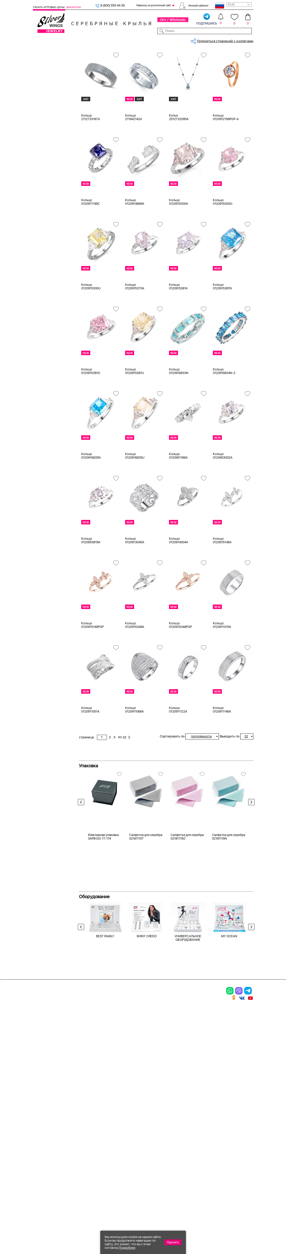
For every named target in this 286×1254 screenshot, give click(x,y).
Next (250, 844)
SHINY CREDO (147, 1054)
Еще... (37, 277)
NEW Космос (48, 209)
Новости (156, 40)
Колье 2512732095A (179, 158)
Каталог (38, 40)
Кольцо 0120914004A (178, 581)
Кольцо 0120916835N (91, 496)
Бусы (42, 118)
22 (205, 79)
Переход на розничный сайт (153, 5)
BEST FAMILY (105, 1054)
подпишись (206, 19)
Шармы (44, 90)
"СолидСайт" (110, 1207)
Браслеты (46, 95)
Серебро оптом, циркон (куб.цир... (118, 55)
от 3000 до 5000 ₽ (53, 316)
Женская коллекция (48, 61)
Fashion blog (194, 1166)
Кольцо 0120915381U (134, 412)
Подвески (46, 84)
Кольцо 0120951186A (178, 496)
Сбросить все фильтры (99, 70)
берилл (44, 260)
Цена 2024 (46, 180)
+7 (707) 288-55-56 (228, 1237)
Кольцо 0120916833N (178, 412)
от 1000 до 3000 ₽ (52, 311)
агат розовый (48, 237)
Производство (158, 1122)
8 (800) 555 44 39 (110, 5)
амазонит (45, 248)
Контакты (189, 40)
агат (41, 220)
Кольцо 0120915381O (90, 412)
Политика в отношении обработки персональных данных (158, 1184)
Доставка (173, 40)
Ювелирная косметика (51, 146)
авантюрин (47, 215)
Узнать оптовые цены (49, 7)
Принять (173, 1242)
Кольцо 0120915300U (91, 327)
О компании (207, 40)
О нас (188, 1138)
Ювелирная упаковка (55, 67)
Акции (151, 1138)
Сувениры (41, 140)
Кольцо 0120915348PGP (180, 666)
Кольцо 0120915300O (222, 242)
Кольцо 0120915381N (222, 327)
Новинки (86, 40)
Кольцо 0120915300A (178, 242)
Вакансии (73, 7)
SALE (75, 40)
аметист (45, 254)
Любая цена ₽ (49, 294)
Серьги (44, 78)
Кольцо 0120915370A (134, 327)
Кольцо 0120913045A (134, 581)
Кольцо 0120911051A (90, 750)
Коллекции (122, 40)
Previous (82, 844)
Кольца (44, 73)
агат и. (43, 232)
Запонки (45, 123)
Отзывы (247, 40)
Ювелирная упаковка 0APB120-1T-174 (103, 954)
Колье (42, 101)
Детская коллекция (48, 134)
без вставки (47, 204)
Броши (43, 106)
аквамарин (47, 243)
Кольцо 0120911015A (222, 666)
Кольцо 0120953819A (90, 581)
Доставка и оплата (199, 1122)
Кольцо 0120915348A (134, 666)
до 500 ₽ (45, 299)
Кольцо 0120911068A (134, 750)
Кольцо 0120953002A (222, 496)
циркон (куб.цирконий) (56, 198)
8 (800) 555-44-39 (232, 1229)
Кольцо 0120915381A (178, 327)
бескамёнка (47, 265)
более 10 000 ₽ (50, 328)
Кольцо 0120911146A (222, 750)
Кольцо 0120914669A (134, 242)
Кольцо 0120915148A (222, 581)
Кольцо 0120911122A (178, 750)
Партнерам (140, 40)
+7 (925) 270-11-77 (186, 1229)
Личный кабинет (198, 5)
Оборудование (229, 40)
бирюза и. (46, 271)
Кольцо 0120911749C (90, 242)
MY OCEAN (229, 1054)
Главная (84, 55)
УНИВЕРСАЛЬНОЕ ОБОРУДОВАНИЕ (188, 1055)
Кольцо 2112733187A (90, 158)
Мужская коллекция (48, 129)
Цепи (37, 157)
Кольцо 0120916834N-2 (224, 412)
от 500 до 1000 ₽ (51, 305)
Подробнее (127, 1248)
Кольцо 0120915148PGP (92, 666)
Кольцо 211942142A (133, 158)
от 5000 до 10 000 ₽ (54, 322)
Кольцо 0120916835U (134, 496)
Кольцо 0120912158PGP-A (226, 158)
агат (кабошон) (50, 226)
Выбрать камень (57, 40)
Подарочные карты (48, 151)
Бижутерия (103, 40)
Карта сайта (194, 1174)
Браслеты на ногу (52, 112)
